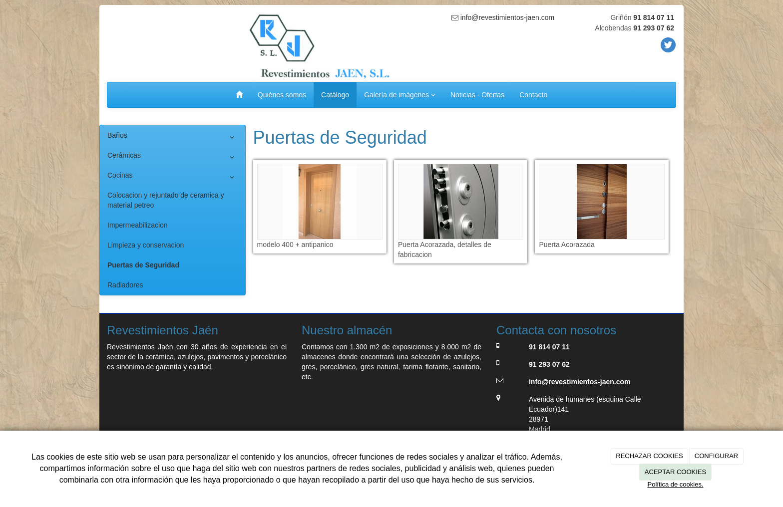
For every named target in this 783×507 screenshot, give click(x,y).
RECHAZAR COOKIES (649, 456)
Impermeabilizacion (137, 225)
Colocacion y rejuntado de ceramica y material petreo (165, 200)
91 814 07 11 (653, 17)
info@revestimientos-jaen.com (506, 17)
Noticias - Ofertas (477, 95)
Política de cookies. (675, 484)
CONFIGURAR (716, 456)
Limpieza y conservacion (145, 245)
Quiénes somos (282, 95)
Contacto (533, 95)
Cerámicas (172, 157)
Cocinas (172, 177)
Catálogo (335, 95)
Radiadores (125, 285)
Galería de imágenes (399, 95)
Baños (172, 137)
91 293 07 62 (653, 28)
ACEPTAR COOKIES (675, 472)
